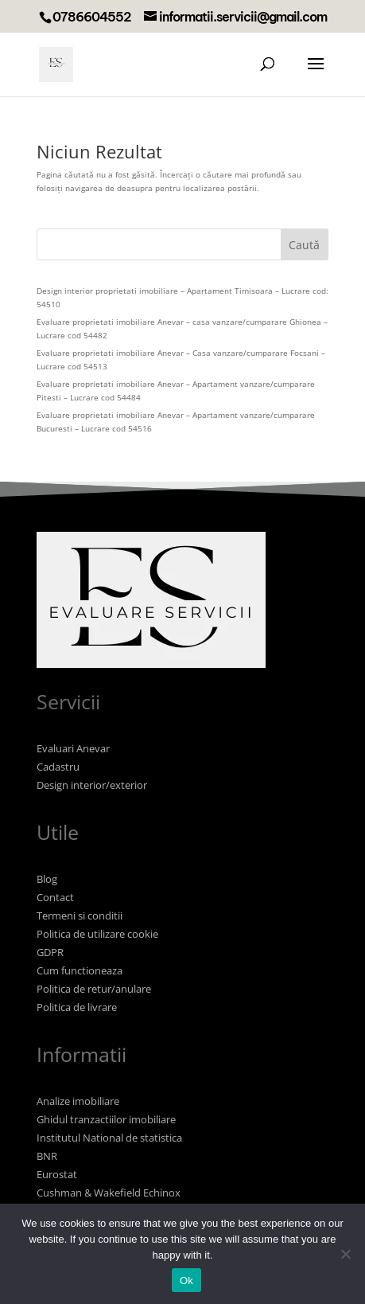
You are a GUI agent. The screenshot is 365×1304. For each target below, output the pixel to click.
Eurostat (57, 1174)
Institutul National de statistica (109, 1137)
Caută (304, 244)
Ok (186, 1280)
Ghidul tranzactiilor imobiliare (106, 1119)
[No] (345, 1254)
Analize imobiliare (78, 1101)
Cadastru (58, 766)
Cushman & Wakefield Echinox (109, 1192)
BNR (47, 1156)
